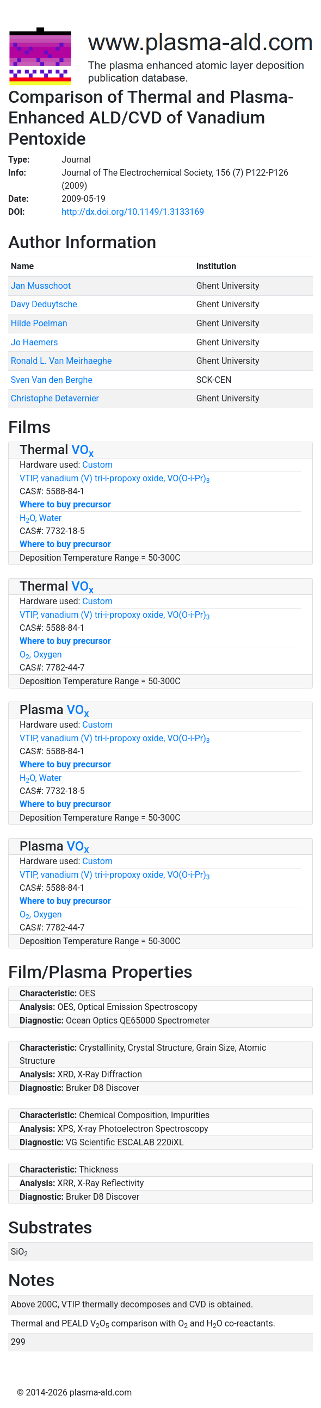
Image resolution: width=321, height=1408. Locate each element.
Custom (97, 465)
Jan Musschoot (41, 286)
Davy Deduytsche (44, 304)
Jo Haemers (34, 342)
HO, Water (40, 518)
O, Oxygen (41, 654)
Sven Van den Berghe (51, 380)
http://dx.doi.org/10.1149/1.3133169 (132, 212)
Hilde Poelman (39, 323)
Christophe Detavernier (55, 398)
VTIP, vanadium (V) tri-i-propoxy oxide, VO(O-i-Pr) (115, 478)
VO (82, 449)
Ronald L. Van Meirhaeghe (61, 361)
